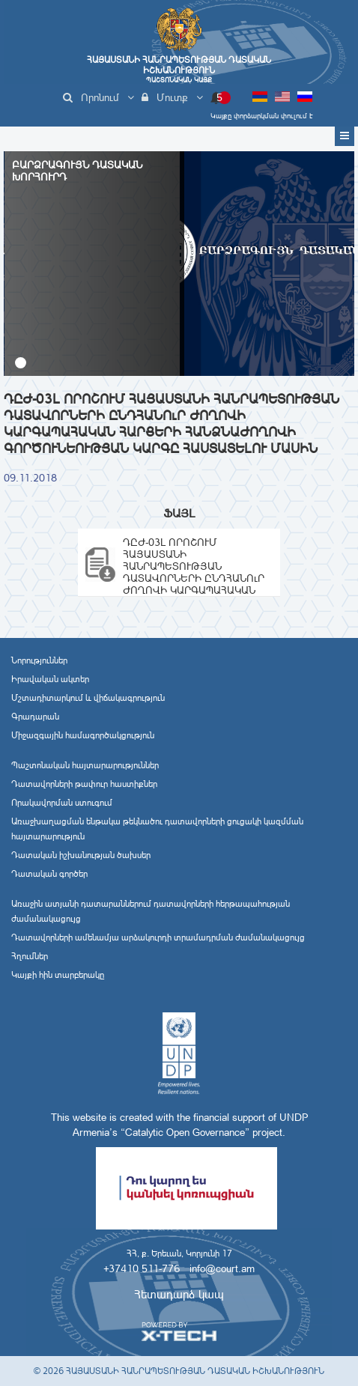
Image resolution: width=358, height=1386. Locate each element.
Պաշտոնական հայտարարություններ (85, 765)
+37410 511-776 (141, 1268)
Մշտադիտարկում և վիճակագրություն (88, 698)
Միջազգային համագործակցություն (82, 735)
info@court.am (222, 1268)
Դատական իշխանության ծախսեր (81, 855)
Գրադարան (35, 716)
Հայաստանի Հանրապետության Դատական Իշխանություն (179, 69)
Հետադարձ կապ (179, 1294)
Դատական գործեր (49, 874)
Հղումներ (29, 956)
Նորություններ (39, 660)
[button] (20, 362)
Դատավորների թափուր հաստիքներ (84, 784)
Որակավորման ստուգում (61, 802)
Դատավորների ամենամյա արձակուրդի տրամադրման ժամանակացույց (158, 937)
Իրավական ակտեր (50, 679)
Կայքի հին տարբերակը (57, 975)
